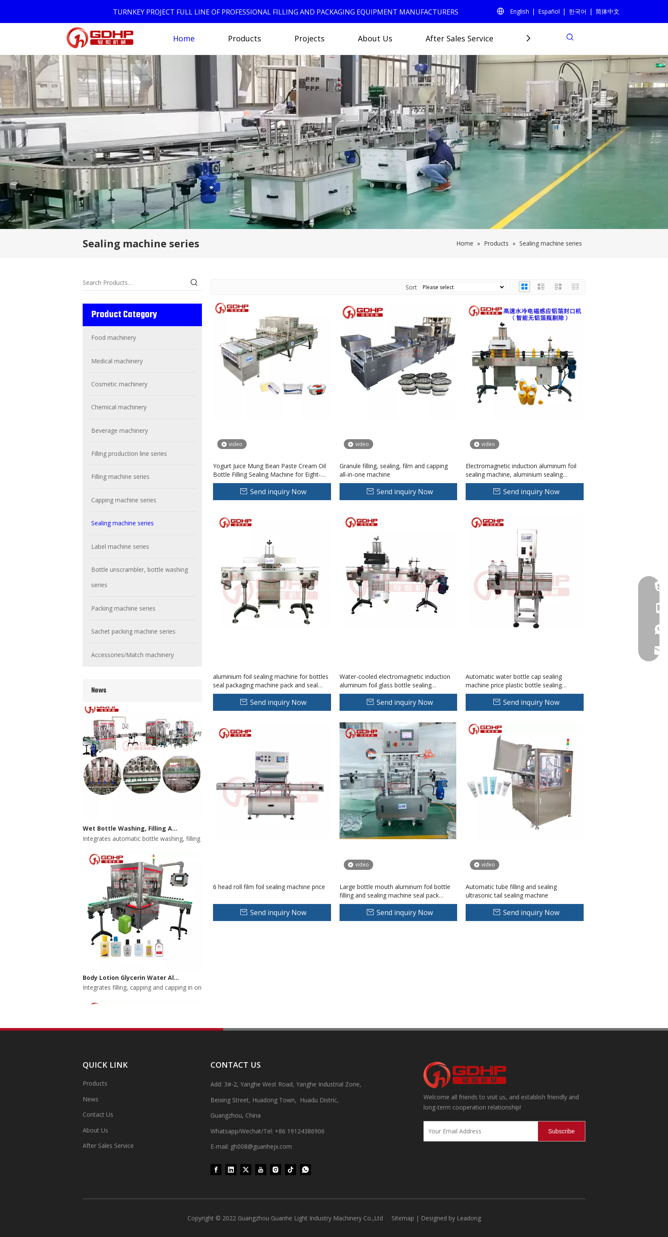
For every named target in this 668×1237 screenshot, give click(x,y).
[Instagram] (275, 1169)
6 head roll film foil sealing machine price (269, 887)
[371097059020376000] (504, 1075)
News (90, 1099)
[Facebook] (216, 1169)
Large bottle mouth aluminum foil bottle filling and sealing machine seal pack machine (395, 891)
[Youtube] (260, 1169)
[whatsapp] (305, 1169)
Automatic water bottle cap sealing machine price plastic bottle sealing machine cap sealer (514, 680)
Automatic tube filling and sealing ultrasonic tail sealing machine (511, 891)
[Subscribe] (561, 1131)
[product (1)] (334, 142)
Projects (309, 38)
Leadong (469, 1218)
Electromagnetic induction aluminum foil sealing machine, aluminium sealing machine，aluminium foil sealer (521, 470)
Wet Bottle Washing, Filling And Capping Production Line (131, 831)
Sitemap (403, 1218)
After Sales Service (459, 38)
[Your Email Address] (479, 1131)
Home (184, 38)
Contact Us (98, 1114)
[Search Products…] (135, 282)
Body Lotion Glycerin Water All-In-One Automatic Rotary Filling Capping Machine (131, 980)
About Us (375, 38)
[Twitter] (245, 1169)
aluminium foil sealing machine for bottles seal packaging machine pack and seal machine (270, 680)
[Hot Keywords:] (194, 282)
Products (244, 38)
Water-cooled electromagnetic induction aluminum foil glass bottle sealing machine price (395, 680)
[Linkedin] (230, 1169)
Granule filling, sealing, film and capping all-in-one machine (394, 470)
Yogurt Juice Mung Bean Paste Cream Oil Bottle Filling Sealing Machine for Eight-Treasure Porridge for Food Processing (269, 470)
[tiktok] (290, 1169)
